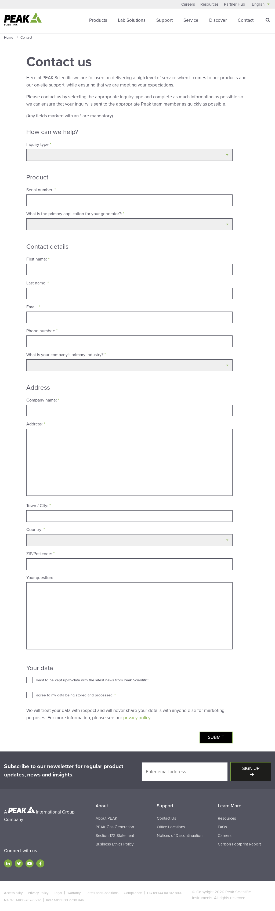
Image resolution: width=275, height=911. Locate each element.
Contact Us (166, 817)
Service (190, 20)
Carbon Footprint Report (239, 843)
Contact (246, 20)
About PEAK (106, 817)
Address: (35, 423)
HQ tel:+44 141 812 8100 (164, 892)
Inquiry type (38, 144)
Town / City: (38, 505)
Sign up (250, 768)
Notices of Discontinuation (179, 835)
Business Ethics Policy (114, 843)
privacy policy (136, 717)
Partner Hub (234, 4)
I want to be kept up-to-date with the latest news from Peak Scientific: (91, 680)
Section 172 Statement (115, 835)
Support (164, 20)
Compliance (133, 892)
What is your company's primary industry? (66, 354)
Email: (33, 306)
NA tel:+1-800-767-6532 (22, 900)
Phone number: (41, 330)
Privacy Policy (38, 892)
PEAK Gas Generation (115, 826)
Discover (218, 20)
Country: (35, 529)
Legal (58, 892)
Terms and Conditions (102, 892)
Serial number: (41, 189)
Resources (209, 4)
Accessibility (13, 892)
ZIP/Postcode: (40, 553)
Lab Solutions (132, 20)
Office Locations (171, 826)
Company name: (42, 400)
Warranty (74, 892)
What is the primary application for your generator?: (75, 213)
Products (98, 20)
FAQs (222, 826)
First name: (37, 259)
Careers (188, 4)
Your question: (39, 577)
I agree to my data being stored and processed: (75, 695)
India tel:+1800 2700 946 (65, 900)
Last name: (37, 282)
